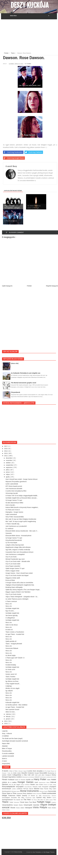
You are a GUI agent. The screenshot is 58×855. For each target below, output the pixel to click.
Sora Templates (37, 852)
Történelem (17, 802)
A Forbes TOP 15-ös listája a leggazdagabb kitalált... (22, 495)
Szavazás (9, 533)
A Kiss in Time (13, 771)
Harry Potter (40, 779)
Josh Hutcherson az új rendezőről (16, 526)
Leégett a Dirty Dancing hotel (15, 545)
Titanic (28, 63)
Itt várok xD (9, 629)
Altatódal (4, 746)
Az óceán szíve (10, 669)
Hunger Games (26, 782)
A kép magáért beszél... (13, 683)
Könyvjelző (45, 786)
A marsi (4, 761)
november (9, 460)
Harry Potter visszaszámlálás (15, 517)
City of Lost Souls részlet (13, 594)
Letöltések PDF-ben (23, 788)
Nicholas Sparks (43, 791)
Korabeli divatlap (11, 665)
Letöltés (14, 788)
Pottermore (12, 795)
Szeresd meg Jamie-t (44, 797)
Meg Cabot (52, 788)
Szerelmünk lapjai (30, 797)
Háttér (49, 779)
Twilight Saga (44, 802)
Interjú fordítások (25, 784)
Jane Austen (40, 784)
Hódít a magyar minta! (12, 571)
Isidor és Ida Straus (12, 625)
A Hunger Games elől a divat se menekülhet (19, 582)
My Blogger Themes (49, 852)
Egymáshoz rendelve (15, 777)
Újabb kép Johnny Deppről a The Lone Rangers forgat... (23, 589)
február (8, 716)
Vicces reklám (20, 807)
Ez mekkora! (9, 528)
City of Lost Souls (11, 557)
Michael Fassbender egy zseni (15, 559)
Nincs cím (9, 604)
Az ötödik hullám (16, 773)
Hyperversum (42, 782)
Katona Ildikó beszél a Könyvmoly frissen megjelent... (22, 507)
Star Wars (21, 797)
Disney (54, 775)
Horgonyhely (6, 763)
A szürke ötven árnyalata (35, 771)
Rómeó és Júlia (37, 795)
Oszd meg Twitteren (33, 152)
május (8, 474)
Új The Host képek (11, 542)
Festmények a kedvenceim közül (47, 777)
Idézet (48, 782)
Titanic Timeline (10, 676)
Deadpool (48, 775)
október (8, 463)
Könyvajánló (20, 786)
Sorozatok (14, 797)
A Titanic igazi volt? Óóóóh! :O (15, 658)
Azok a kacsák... (11, 505)
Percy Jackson (27, 793)
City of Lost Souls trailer (13, 564)
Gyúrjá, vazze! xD (11, 674)
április (8, 477)
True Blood (33, 802)
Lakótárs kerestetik (8, 756)
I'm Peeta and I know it (13, 510)
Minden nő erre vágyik (12, 688)
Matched (37, 788)
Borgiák (37, 773)
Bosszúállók (44, 773)
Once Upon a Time (9, 793)
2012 (6, 456)
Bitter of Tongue (7, 748)
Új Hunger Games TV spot (14, 500)
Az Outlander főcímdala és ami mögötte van (25, 373)
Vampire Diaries (18, 805)
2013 (6, 453)
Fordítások (11, 779)
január (8, 719)
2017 (6, 446)
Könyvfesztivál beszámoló (14, 540)
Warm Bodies (52, 807)
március (8, 714)
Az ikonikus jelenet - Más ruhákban (16, 705)
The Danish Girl (18, 799)
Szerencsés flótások (12, 648)
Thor (54, 799)
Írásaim (33, 784)
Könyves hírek (37, 786)
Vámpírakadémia (7, 805)
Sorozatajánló (6, 797)
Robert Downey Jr (24, 795)
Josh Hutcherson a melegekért (15, 554)
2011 (6, 721)
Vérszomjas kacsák (12, 493)
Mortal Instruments (30, 791)
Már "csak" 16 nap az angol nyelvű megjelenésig (21, 521)
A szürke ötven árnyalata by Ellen (16, 491)
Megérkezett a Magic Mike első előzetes (18, 547)
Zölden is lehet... (6, 810)
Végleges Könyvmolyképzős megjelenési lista (20, 585)
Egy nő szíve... (10, 611)
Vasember (36, 805)
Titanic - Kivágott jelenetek (14, 643)
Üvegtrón (53, 802)
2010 (6, 723)
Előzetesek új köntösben (28, 777)
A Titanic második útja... (13, 524)
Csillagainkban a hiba (20, 775)
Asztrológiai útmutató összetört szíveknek (15, 741)
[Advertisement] (30, 36)
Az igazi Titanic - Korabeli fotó (15, 634)
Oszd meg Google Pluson (13, 158)
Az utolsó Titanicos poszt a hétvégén (17, 599)
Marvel (31, 788)
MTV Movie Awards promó (14, 486)
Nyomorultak (52, 791)
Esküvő (37, 777)
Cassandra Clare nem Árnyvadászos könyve (19, 552)
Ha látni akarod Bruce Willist (14, 503)
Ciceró (9, 775)
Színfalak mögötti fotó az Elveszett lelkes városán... (22, 498)
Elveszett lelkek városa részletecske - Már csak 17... (22, 531)
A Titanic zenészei (11, 601)
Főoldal (29, 286)
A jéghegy (9, 686)
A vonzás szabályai (8, 753)
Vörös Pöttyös (40, 807)
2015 (6, 448)
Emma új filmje (10, 580)
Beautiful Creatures (28, 773)
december (9, 458)
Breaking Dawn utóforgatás (14, 587)
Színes (54, 797)
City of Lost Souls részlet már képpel (17, 575)
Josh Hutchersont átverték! (14, 488)
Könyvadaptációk (9, 787)
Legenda (5, 731)
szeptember (10, 465)
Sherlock (54, 795)
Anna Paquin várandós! (13, 566)
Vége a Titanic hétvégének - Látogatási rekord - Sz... (22, 596)
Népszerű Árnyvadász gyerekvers (16, 481)
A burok (5, 771)
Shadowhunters (47, 795)
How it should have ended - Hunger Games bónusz (22, 479)
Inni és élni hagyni (15, 784)
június (8, 472)
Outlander (20, 793)
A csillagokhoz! (10, 618)
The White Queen (48, 799)
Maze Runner (44, 788)
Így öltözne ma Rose (12, 681)
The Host (27, 800)
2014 (6, 451)
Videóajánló (29, 807)
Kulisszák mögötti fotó (12, 702)
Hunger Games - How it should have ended (19, 573)
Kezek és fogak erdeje (50, 784)
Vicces (13, 808)
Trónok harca (24, 802)
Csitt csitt (31, 775)
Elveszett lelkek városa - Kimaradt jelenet (18, 535)
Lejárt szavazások (11, 514)
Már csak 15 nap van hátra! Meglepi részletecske (21, 519)
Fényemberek (15, 392)
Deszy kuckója (30, 5)
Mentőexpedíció (6, 791)
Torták (11, 802)
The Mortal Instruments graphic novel (23, 383)
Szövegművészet (7, 799)
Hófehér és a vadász (10, 782)
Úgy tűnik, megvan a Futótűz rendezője (18, 549)
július (7, 470)
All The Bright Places (49, 771)
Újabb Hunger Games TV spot (15, 568)
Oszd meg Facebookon (12, 152)
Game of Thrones (20, 779)
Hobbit (53, 780)
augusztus (9, 467)
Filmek (5, 780)
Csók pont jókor (40, 775)
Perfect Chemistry (37, 793)
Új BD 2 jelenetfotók (12, 484)
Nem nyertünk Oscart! (12, 709)
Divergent (5, 777)
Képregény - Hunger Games (14, 512)
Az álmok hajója (11, 655)
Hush (37, 782)
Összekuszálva (6, 751)
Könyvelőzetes (28, 786)
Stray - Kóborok (7, 733)
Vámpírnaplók (28, 805)
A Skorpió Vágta (22, 771)
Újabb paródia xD (11, 641)
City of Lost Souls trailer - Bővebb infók (18, 561)
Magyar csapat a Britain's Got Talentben (18, 592)
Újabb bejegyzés (7, 286)
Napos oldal (5, 743)
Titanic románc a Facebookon (15, 632)
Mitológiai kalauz (15, 791)
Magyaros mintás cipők (13, 578)
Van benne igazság (12, 615)
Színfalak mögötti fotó (12, 608)
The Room (34, 799)
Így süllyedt (9, 690)
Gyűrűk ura (30, 779)
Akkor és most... (11, 712)
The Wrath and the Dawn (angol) (12, 738)
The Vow (40, 799)
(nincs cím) (14, 363)
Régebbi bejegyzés (52, 286)
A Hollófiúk (5, 736)
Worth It (4, 758)
